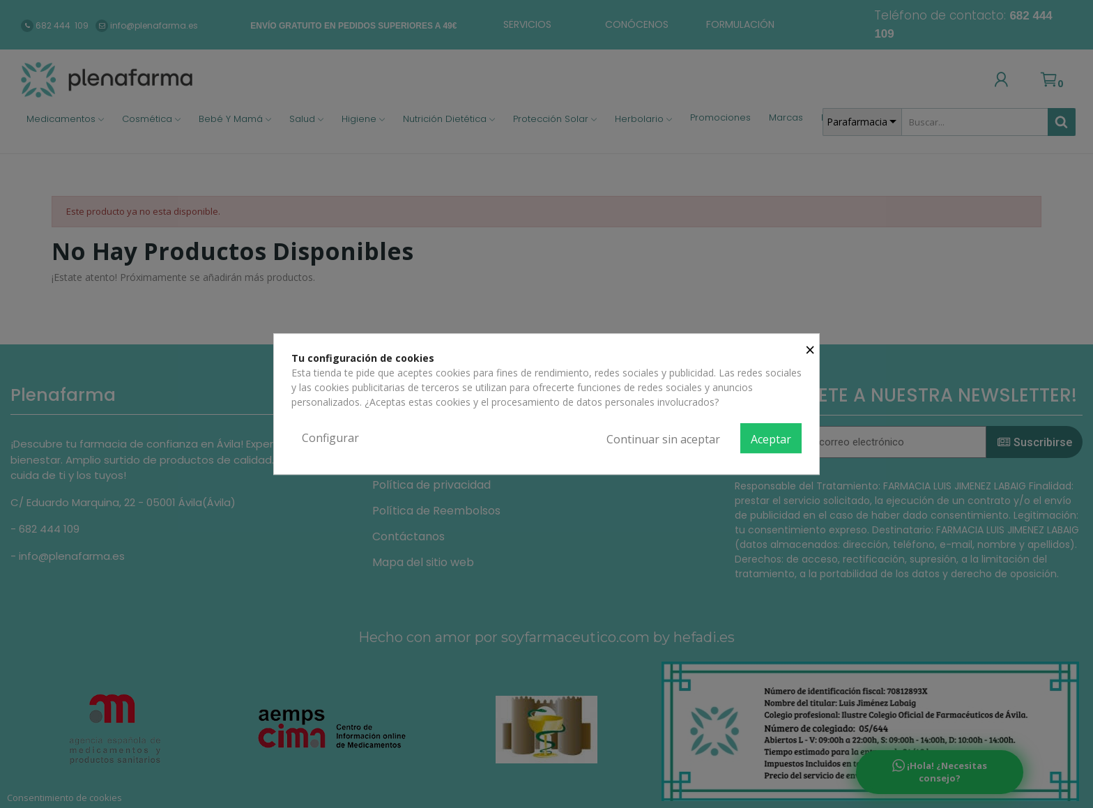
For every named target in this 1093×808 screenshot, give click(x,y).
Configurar (330, 437)
